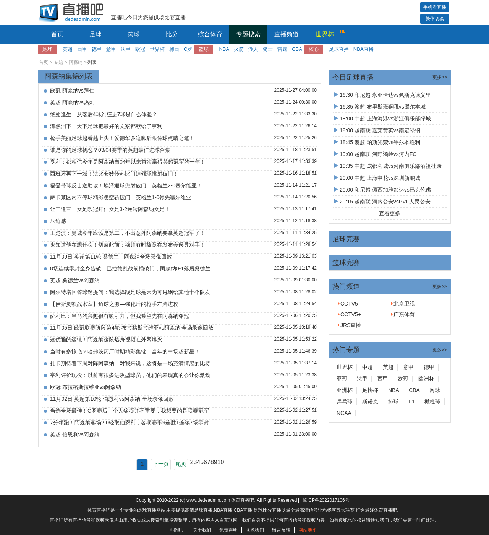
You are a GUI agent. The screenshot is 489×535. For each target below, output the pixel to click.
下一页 (161, 464)
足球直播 (339, 49)
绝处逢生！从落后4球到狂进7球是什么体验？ (104, 114)
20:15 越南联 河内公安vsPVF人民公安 (382, 201)
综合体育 (210, 34)
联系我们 (255, 530)
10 (220, 462)
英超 (68, 49)
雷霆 (282, 49)
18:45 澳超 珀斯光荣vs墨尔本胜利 (377, 142)
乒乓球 (345, 401)
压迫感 (58, 221)
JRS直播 (350, 325)
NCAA (344, 413)
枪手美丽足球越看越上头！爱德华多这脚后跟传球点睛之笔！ (122, 138)
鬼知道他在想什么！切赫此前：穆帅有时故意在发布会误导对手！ (127, 245)
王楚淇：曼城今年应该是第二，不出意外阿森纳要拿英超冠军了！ (127, 233)
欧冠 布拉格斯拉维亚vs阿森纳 (85, 387)
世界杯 (330, 33)
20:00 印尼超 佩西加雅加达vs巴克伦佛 (382, 190)
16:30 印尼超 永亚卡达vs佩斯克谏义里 (382, 95)
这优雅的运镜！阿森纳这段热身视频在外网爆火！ (109, 340)
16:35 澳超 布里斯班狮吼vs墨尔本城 (380, 107)
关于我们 (202, 530)
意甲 (111, 49)
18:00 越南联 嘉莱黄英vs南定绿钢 (377, 130)
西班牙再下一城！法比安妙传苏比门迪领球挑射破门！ (114, 174)
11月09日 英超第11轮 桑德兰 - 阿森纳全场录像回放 (111, 257)
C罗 (188, 49)
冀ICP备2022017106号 (326, 500)
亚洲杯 (345, 390)
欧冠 (140, 49)
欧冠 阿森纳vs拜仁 (72, 91)
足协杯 (370, 390)
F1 (411, 401)
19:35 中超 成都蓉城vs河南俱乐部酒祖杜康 (388, 166)
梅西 (174, 49)
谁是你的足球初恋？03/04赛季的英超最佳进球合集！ (113, 150)
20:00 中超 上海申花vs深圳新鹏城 (377, 178)
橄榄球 (432, 401)
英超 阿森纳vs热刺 (72, 102)
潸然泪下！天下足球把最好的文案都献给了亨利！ (109, 126)
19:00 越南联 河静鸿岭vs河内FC (375, 154)
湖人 (253, 49)
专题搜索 (248, 34)
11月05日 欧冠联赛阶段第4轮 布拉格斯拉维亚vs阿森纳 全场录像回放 (132, 328)
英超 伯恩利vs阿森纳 (75, 434)
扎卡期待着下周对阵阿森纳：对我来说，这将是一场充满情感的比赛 (130, 363)
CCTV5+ (350, 314)
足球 (95, 34)
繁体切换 (435, 18)
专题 (58, 62)
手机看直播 (434, 7)
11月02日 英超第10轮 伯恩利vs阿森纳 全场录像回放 (112, 399)
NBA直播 (363, 49)
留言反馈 (281, 530)
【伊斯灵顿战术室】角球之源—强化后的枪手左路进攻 (114, 304)
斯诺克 (370, 401)
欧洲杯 (426, 379)
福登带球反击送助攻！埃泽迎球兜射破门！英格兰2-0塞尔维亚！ (126, 185)
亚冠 (342, 379)
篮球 (134, 34)
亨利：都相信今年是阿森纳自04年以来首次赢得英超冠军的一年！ (128, 162)
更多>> (439, 77)
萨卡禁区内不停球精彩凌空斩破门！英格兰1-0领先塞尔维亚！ (123, 197)
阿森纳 (76, 62)
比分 (172, 34)
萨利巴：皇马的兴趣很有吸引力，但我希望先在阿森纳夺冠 (119, 316)
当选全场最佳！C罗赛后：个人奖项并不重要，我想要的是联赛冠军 (129, 411)
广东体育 (404, 314)
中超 (367, 367)
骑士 (268, 49)
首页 (57, 34)
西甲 (82, 49)
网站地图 (307, 530)
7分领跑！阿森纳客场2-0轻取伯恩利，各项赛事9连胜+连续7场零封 (129, 423)
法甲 (126, 49)
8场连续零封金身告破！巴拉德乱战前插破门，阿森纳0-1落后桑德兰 (130, 268)
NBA (224, 49)
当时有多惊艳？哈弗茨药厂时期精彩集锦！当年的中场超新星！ (125, 351)
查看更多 (389, 213)
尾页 (181, 464)
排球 (393, 401)
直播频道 (286, 34)
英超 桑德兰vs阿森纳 (75, 280)
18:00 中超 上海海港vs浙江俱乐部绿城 (382, 118)
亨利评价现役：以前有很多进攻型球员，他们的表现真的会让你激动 (130, 375)
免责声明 (228, 530)
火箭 (239, 49)
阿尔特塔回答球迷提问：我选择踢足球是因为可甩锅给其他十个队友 (130, 292)
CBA (297, 49)
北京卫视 (404, 304)
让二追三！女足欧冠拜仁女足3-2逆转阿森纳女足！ (110, 209)
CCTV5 (349, 304)
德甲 (97, 49)
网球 (434, 390)
